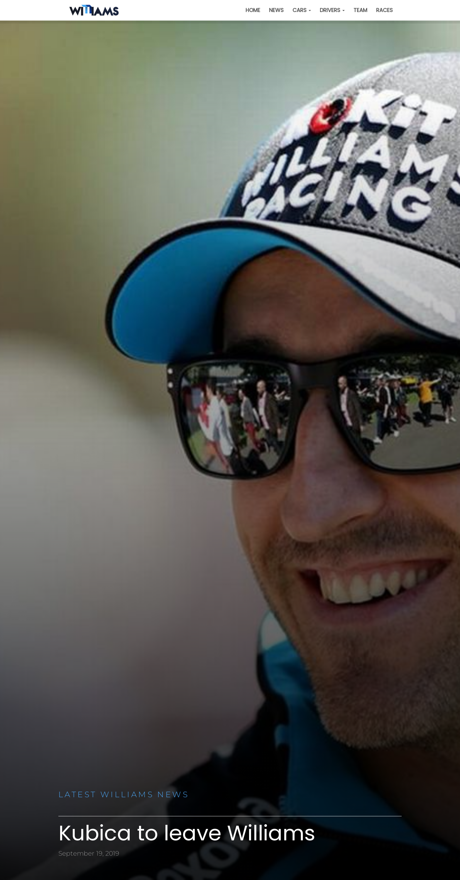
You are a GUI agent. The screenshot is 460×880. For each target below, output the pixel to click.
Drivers (332, 10)
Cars (301, 10)
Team (360, 10)
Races (384, 10)
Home (253, 10)
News (276, 10)
